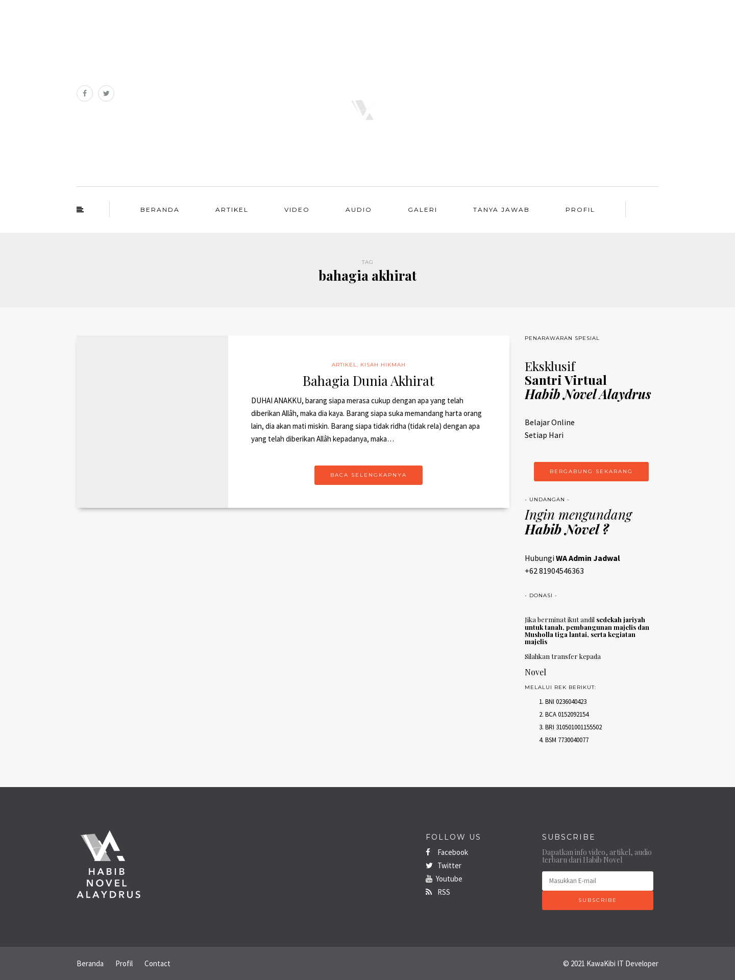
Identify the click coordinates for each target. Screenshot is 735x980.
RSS (438, 892)
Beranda (160, 209)
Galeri (422, 209)
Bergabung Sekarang (591, 471)
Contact (157, 963)
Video (297, 209)
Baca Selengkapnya (368, 475)
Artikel (232, 209)
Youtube (444, 879)
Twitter (443, 865)
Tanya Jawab (501, 209)
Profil (580, 209)
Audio (359, 209)
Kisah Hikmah (383, 364)
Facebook (447, 852)
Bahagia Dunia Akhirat (368, 380)
